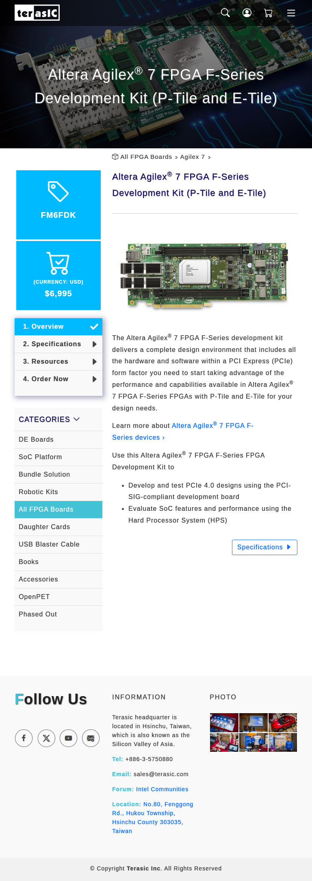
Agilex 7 (192, 156)
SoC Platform (40, 457)
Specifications (264, 547)
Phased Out (38, 614)
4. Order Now (43, 378)
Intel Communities (162, 789)
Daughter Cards (44, 526)
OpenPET (34, 596)
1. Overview (41, 326)
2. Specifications (50, 344)
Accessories (38, 579)
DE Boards (36, 439)
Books (29, 561)
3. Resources (44, 361)
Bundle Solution (44, 474)
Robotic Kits (38, 491)
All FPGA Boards (146, 156)
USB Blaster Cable (49, 544)
